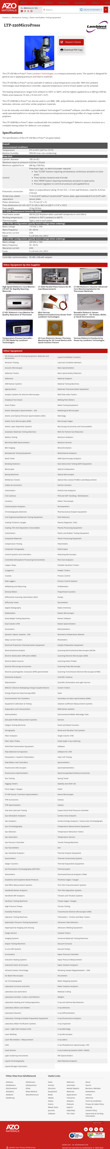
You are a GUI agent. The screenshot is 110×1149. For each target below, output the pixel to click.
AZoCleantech (11, 1088)
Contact (89, 1095)
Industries (71, 1098)
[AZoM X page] (28, 11)
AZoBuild (9, 1095)
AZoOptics (10, 1091)
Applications (72, 1095)
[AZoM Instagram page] (31, 11)
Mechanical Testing (20, 17)
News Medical (31, 1091)
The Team (71, 1113)
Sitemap (89, 1107)
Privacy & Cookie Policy (95, 1104)
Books (50, 1095)
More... (105, 2)
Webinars (70, 1082)
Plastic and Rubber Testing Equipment (45, 17)
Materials (70, 1091)
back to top (98, 1123)
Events (50, 1104)
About (88, 1082)
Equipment (52, 1091)
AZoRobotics (11, 1085)
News (50, 1082)
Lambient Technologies (42, 73)
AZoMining (10, 1098)
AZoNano (9, 1082)
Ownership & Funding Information (94, 1114)
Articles (51, 1085)
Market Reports (73, 1088)
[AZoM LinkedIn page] (22, 11)
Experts (70, 1107)
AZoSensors (30, 1082)
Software (51, 1113)
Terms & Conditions (94, 1101)
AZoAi (28, 1088)
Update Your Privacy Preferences (21, 1146)
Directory (50, 2)
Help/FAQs (71, 1110)
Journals (51, 1110)
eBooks (51, 1098)
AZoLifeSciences (32, 1095)
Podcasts (70, 1104)
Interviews (71, 1085)
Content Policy (91, 1110)
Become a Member (93, 1088)
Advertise (89, 1098)
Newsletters (90, 1091)
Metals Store (53, 1107)
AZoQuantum (31, 1085)
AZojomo (70, 1101)
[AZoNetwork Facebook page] (25, 11)
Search (88, 1085)
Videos (50, 1101)
